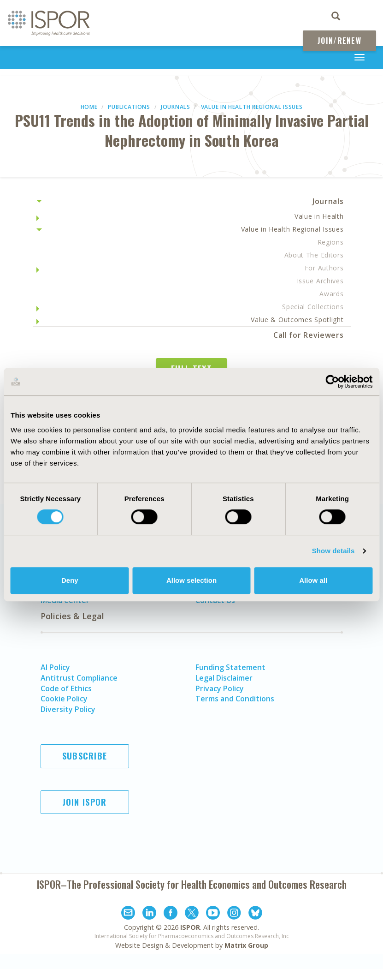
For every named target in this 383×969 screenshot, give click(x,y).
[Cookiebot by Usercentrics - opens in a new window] (332, 382)
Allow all (313, 580)
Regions (331, 242)
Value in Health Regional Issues (252, 107)
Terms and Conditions (234, 699)
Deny (69, 580)
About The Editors (314, 255)
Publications (129, 107)
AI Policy (55, 667)
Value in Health (319, 216)
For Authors (324, 267)
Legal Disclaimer (224, 678)
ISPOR (190, 927)
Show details (333, 551)
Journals (175, 107)
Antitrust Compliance (79, 678)
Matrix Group (246, 945)
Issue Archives (320, 280)
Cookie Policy (64, 699)
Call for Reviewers (308, 335)
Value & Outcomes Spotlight (297, 319)
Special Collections (312, 306)
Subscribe (84, 756)
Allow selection (191, 580)
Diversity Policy (68, 709)
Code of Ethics (66, 688)
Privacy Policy (219, 688)
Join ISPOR (85, 802)
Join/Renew (339, 40)
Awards (331, 293)
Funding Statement (230, 667)
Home (89, 107)
